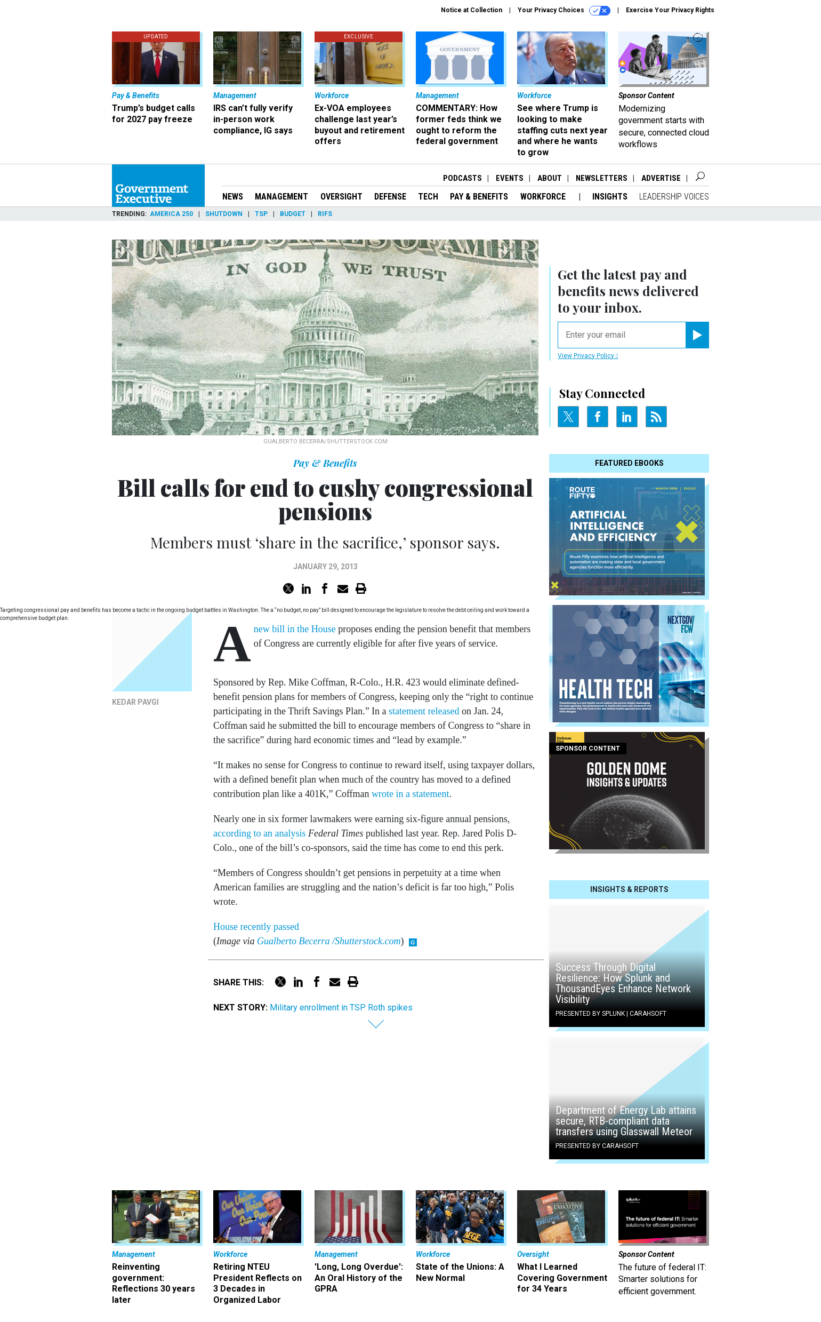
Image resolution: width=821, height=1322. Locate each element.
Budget (292, 214)
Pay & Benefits (479, 197)
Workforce (544, 197)
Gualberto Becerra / (296, 941)
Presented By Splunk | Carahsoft (611, 1013)
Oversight (341, 197)
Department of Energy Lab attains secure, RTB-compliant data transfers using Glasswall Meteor (626, 1121)
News (232, 197)
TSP (261, 214)
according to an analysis (259, 833)
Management (281, 197)
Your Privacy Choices (564, 10)
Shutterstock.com (367, 941)
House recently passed (256, 926)
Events (510, 178)
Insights (609, 197)
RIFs (325, 214)
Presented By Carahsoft (597, 1146)
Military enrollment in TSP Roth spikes (341, 1007)
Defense (390, 197)
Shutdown (224, 214)
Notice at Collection (471, 10)
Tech (428, 197)
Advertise (661, 178)
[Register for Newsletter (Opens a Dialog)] (697, 335)
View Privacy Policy (588, 356)
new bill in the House (295, 629)
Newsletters (601, 178)
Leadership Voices (674, 197)
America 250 (171, 214)
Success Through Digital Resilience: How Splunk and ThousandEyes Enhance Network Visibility (623, 983)
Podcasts (462, 178)
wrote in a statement (410, 794)
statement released (424, 711)
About (549, 178)
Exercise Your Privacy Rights (670, 10)
